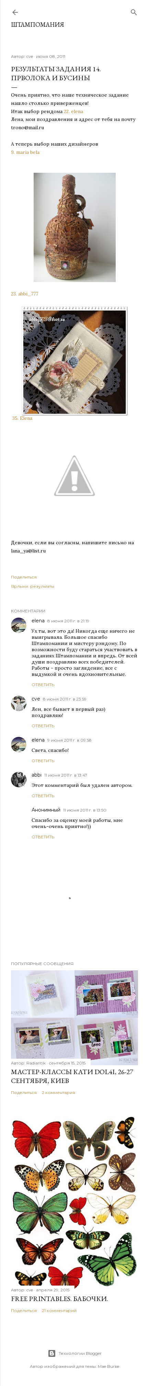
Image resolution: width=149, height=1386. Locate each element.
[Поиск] (134, 10)
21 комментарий (59, 1310)
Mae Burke (108, 1366)
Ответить (43, 684)
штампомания (37, 24)
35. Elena (22, 418)
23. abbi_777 (24, 294)
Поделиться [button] (24, 577)
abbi (37, 775)
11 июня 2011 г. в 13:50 (84, 810)
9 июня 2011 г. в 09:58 (69, 740)
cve (36, 699)
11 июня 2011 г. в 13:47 (65, 775)
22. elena (74, 111)
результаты (42, 586)
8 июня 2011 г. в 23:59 (65, 699)
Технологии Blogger (75, 1353)
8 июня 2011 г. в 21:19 (68, 620)
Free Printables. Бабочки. (59, 1298)
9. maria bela (26, 152)
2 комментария (58, 1092)
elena (38, 621)
